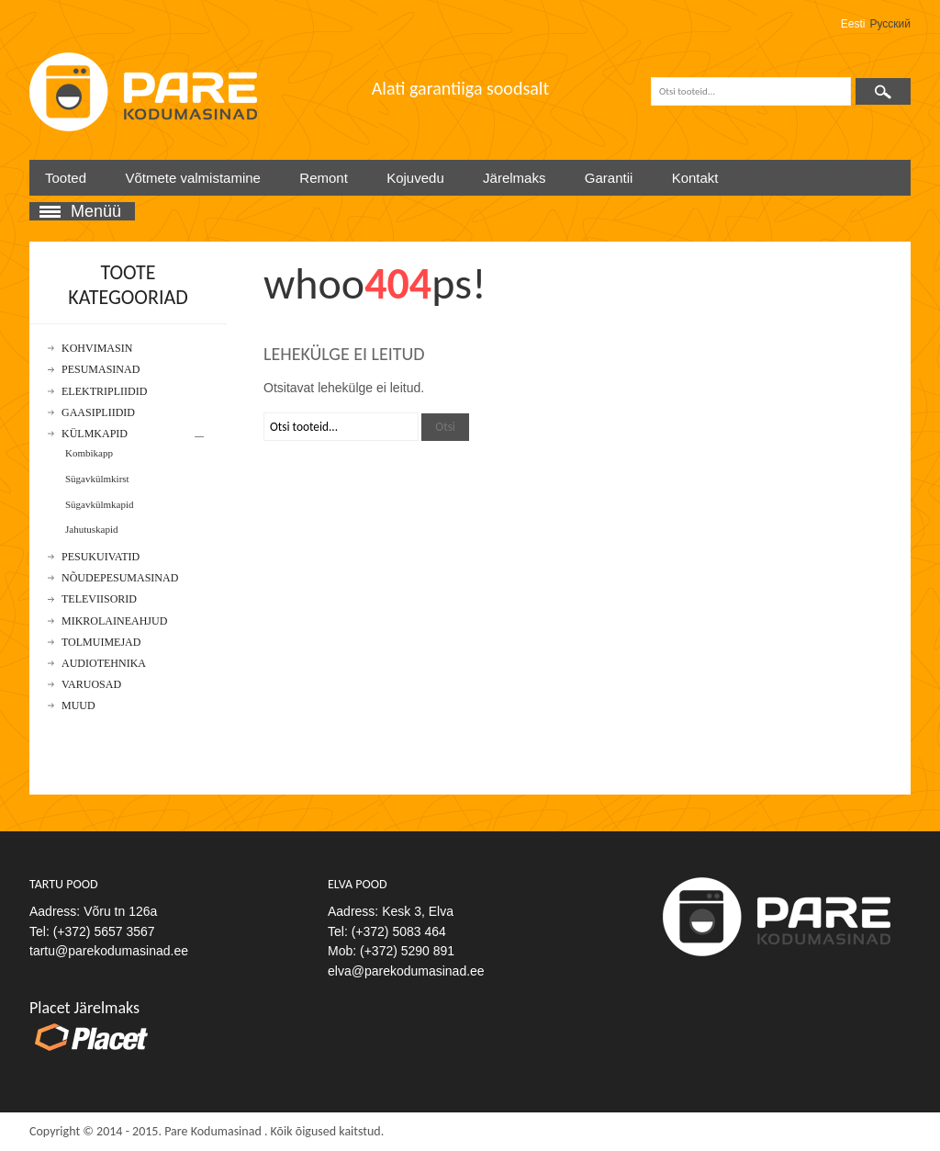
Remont (323, 178)
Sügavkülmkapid (99, 504)
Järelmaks (514, 178)
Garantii (609, 178)
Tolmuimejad (101, 643)
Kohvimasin (97, 349)
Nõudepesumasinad (120, 578)
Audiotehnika (104, 664)
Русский (890, 23)
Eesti (853, 23)
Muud (78, 706)
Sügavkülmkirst (97, 478)
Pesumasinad (101, 370)
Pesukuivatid (101, 557)
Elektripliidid (104, 392)
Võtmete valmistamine (193, 178)
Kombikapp (89, 452)
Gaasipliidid (98, 413)
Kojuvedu (415, 178)
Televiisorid (99, 599)
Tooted (65, 178)
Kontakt (695, 178)
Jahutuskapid (91, 529)
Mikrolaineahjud (114, 621)
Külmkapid (95, 434)
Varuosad (91, 685)
